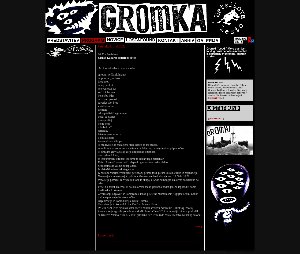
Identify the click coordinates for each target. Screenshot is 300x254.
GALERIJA (207, 40)
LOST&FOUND (140, 40)
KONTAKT (168, 40)
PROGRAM (93, 40)
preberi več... (216, 98)
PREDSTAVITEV (63, 40)
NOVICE (115, 39)
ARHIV (187, 40)
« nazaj (198, 226)
